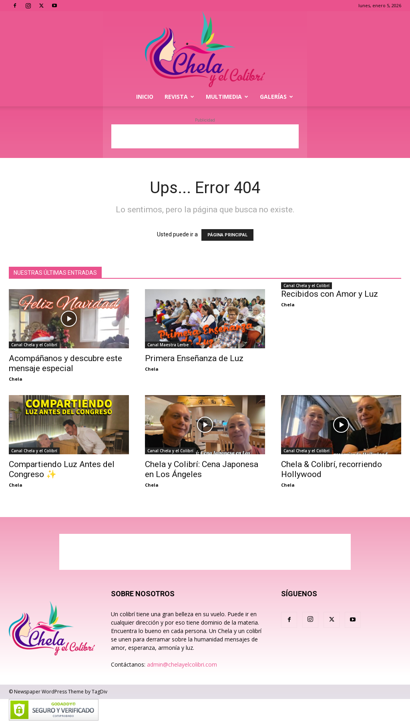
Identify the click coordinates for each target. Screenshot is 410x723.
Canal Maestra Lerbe (168, 345)
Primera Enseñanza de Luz (194, 358)
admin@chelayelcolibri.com (182, 664)
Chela (15, 379)
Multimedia (227, 96)
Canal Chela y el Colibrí (34, 345)
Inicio (144, 96)
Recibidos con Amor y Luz (329, 294)
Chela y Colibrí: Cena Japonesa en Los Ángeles (201, 469)
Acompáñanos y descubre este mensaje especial (65, 363)
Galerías (276, 96)
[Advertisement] (205, 136)
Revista (179, 96)
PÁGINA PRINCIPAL (227, 235)
